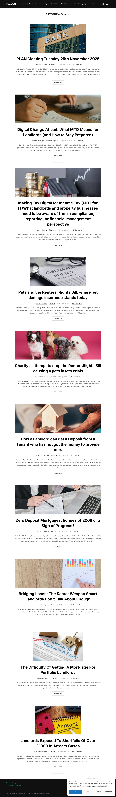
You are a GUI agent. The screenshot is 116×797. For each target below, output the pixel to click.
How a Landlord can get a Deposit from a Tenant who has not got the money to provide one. (58, 444)
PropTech (54, 4)
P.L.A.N (11, 3)
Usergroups (82, 4)
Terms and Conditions (13, 785)
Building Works (27, 4)
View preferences (104, 792)
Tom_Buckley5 (39, 141)
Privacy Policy (11, 783)
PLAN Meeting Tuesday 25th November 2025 (58, 58)
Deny (89, 792)
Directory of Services (68, 4)
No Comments (77, 65)
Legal (46, 4)
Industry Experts (41, 65)
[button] (112, 778)
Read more (59, 82)
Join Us (93, 4)
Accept (75, 792)
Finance (38, 4)
